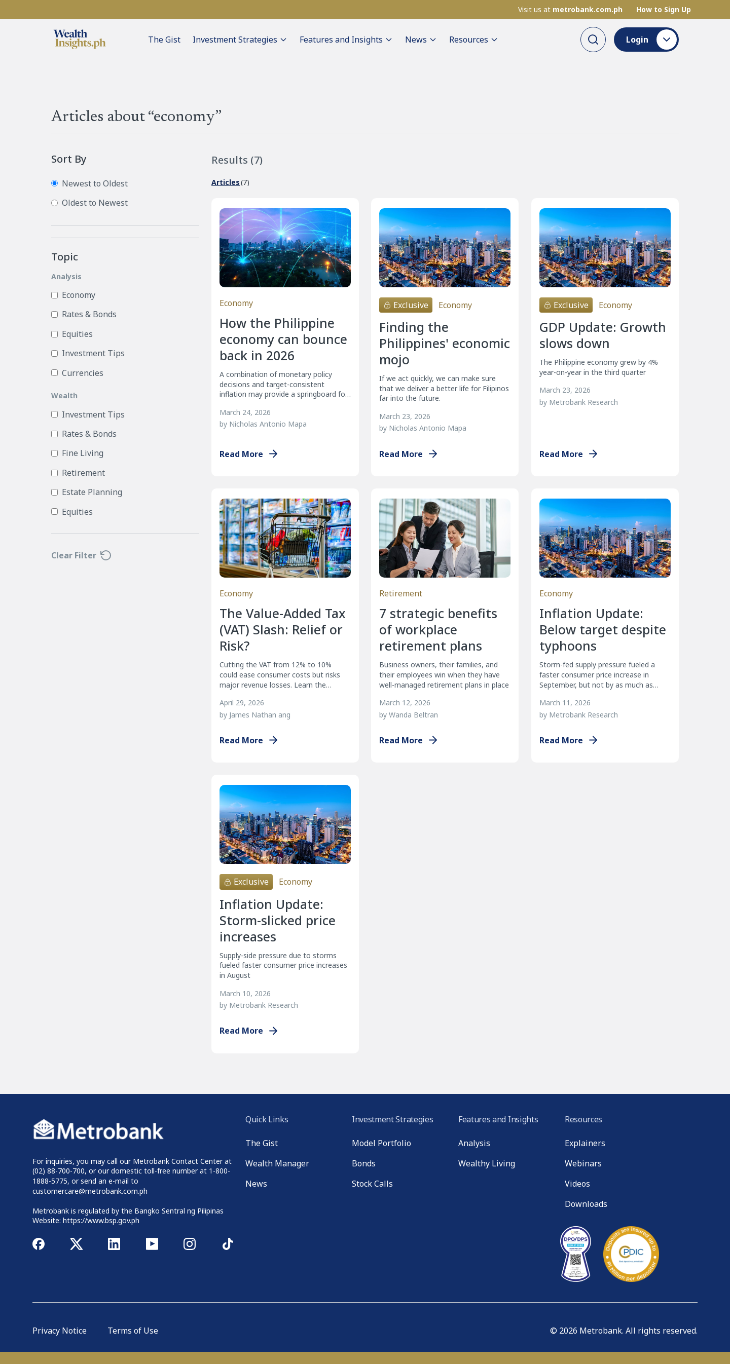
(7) (230, 182)
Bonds (364, 1163)
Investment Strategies (240, 39)
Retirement (78, 472)
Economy (73, 294)
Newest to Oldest (89, 183)
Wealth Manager (277, 1163)
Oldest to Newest (89, 202)
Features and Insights (346, 39)
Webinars (583, 1163)
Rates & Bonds (84, 314)
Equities (72, 333)
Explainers (585, 1143)
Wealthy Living (486, 1163)
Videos (577, 1183)
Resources (473, 39)
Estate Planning (86, 492)
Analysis (474, 1143)
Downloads (586, 1203)
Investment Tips (88, 353)
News (421, 39)
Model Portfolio (381, 1143)
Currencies (77, 372)
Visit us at (570, 9)
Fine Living (77, 453)
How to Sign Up (663, 9)
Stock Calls (372, 1183)
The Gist (164, 39)
